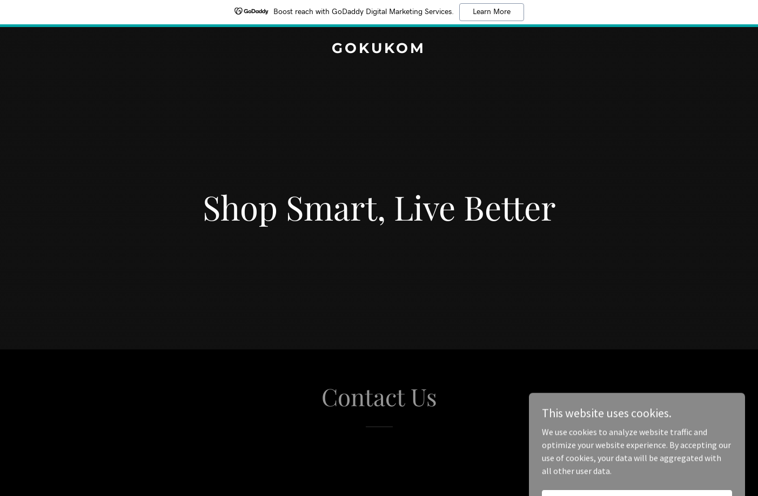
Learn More (492, 12)
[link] (379, 49)
